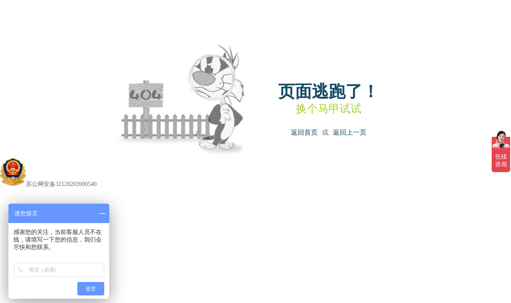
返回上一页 (349, 132)
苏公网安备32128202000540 (48, 184)
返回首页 (304, 132)
